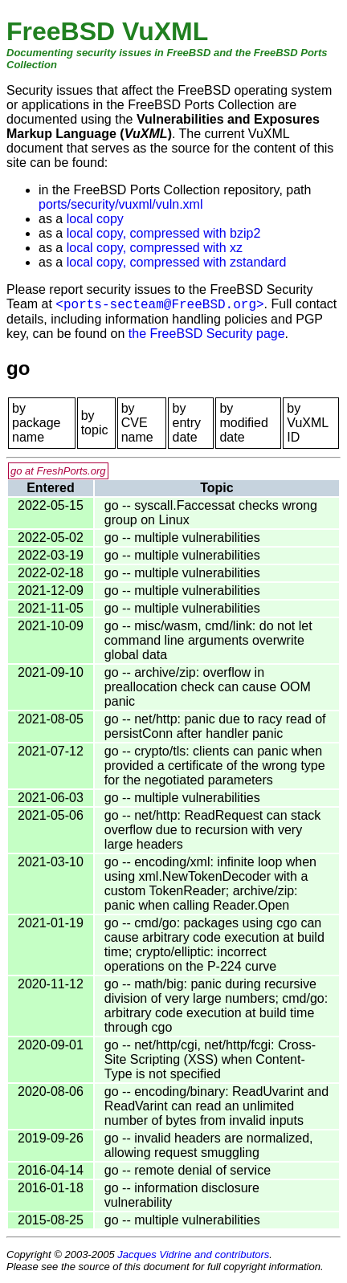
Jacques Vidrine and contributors (193, 1254)
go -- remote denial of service (187, 1170)
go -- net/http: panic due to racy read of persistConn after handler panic (215, 726)
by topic (94, 423)
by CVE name (137, 422)
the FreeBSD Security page (207, 333)
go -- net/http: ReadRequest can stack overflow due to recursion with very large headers (212, 829)
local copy (95, 219)
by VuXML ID (307, 422)
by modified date (243, 422)
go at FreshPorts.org (58, 471)
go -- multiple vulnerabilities (182, 537)
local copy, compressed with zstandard (177, 262)
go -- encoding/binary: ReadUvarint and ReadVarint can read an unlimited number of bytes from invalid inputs (216, 1106)
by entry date (186, 422)
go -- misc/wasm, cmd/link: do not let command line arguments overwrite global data (208, 640)
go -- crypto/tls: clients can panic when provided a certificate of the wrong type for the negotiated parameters (214, 765)
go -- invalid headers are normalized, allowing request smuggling (208, 1145)
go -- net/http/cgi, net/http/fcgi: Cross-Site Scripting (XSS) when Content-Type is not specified (210, 1059)
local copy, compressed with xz (155, 248)
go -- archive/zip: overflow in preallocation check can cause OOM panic (207, 687)
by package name (36, 422)
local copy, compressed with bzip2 (164, 233)
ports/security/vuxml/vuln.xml (121, 204)
